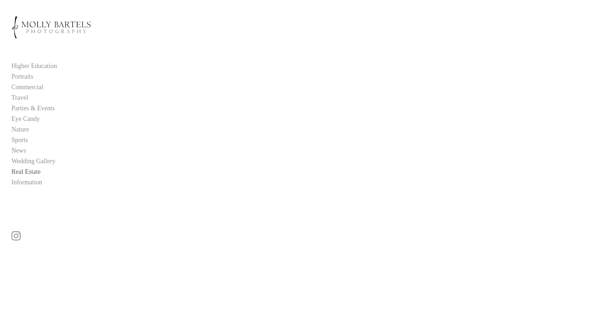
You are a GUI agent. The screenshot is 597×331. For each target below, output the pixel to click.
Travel (19, 106)
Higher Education (34, 75)
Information (26, 191)
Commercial (27, 96)
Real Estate (25, 180)
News (18, 159)
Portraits (22, 85)
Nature (20, 138)
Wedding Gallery (33, 170)
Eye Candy (25, 128)
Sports (19, 149)
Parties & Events (33, 117)
